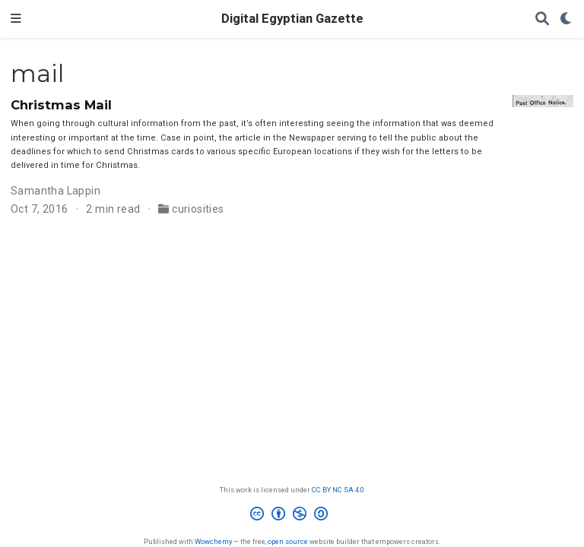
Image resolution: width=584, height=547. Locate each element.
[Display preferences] (566, 19)
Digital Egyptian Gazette (292, 18)
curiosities (198, 209)
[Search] (542, 19)
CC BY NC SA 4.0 (338, 489)
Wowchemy (213, 541)
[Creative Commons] (292, 516)
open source (288, 541)
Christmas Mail (61, 104)
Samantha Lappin (55, 191)
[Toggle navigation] (16, 19)
